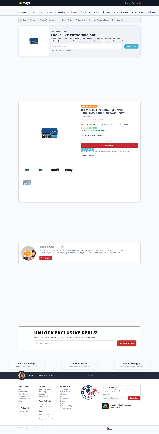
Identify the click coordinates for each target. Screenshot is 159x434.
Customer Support (46, 389)
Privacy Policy (44, 414)
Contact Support (88, 375)
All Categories (22, 13)
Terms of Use (44, 416)
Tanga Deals (24, 411)
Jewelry (141, 12)
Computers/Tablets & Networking (44, 20)
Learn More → (115, 407)
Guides (20, 403)
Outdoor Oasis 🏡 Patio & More (41, 12)
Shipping (42, 392)
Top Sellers (60, 12)
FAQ (114, 375)
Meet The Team (24, 394)
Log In (127, 3)
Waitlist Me (131, 46)
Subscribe (134, 398)
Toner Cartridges (119, 20)
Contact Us (45, 258)
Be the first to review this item (92, 119)
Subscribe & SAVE (126, 343)
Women (115, 12)
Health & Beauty (152, 12)
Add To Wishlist (87, 149)
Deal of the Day (65, 392)
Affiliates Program (45, 406)
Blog (20, 401)
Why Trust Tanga (24, 392)
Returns (42, 394)
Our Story (21, 389)
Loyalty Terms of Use (46, 419)
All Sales (23, 20)
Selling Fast (85, 12)
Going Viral (99, 12)
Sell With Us (43, 404)
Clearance (72, 12)
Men (108, 12)
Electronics (125, 12)
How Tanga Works (24, 396)
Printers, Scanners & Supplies (72, 20)
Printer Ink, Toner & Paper (98, 20)
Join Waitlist (109, 145)
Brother (88, 116)
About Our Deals (24, 399)
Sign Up (135, 3)
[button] (129, 124)
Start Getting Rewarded (120, 405)
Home (134, 12)
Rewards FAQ (44, 396)
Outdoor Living (65, 408)
